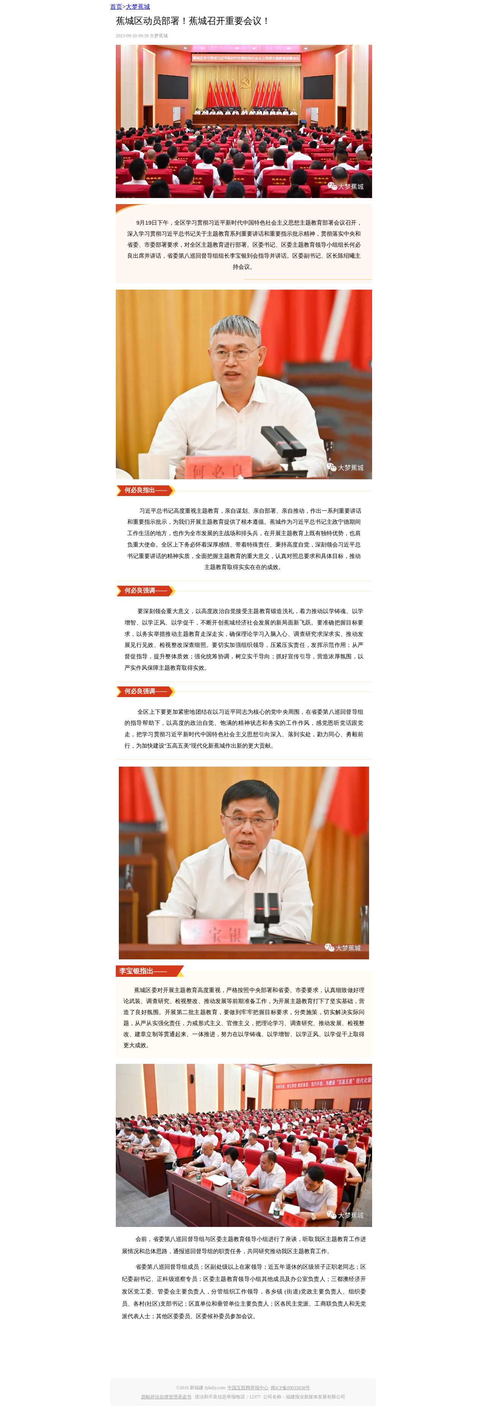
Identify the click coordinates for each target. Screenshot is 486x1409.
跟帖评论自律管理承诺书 (166, 1396)
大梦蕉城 (138, 6)
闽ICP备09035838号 (290, 1387)
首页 (116, 6)
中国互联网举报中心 (247, 1387)
